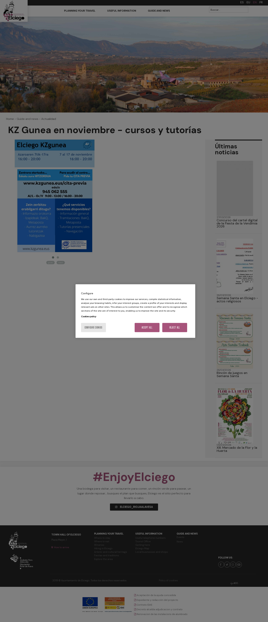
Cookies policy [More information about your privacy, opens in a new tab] (88, 316)
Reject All (174, 327)
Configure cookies (93, 327)
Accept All (147, 327)
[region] (135, 311)
